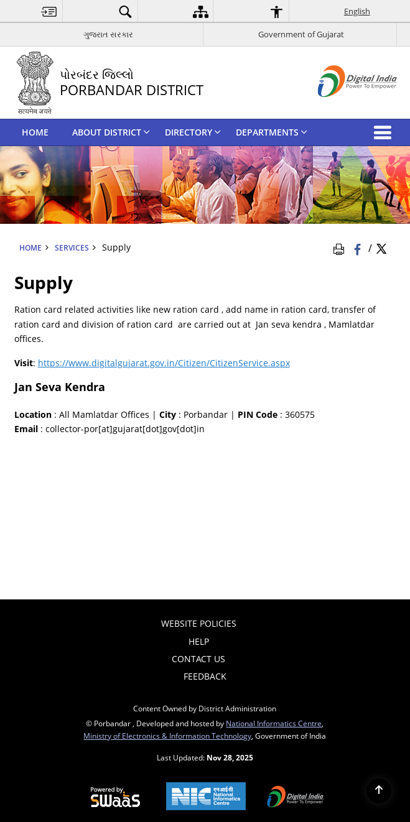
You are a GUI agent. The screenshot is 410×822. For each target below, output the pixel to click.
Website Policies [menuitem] (198, 623)
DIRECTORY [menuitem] (193, 132)
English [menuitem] (357, 11)
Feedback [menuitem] (205, 676)
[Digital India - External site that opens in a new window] (342, 107)
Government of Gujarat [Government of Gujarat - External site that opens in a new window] (301, 34)
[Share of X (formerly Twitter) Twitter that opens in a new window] (381, 248)
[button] (385, 132)
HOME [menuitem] (35, 132)
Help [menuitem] (199, 641)
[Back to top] (378, 790)
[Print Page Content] (341, 248)
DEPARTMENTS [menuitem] (271, 132)
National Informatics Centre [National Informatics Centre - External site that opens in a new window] (274, 723)
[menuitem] (49, 11)
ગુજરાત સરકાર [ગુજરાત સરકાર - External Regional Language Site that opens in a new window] (108, 34)
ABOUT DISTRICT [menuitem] (111, 132)
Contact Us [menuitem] (198, 659)
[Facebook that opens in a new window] (359, 248)
